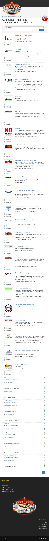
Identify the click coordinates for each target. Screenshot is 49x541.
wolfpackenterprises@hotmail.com (5, 371)
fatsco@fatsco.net (7, 73)
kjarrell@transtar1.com (7, 327)
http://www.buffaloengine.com (5, 43)
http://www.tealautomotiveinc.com (44, 465)
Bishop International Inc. (8, 396)
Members (44, 524)
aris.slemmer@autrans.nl (44, 389)
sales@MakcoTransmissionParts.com (44, 434)
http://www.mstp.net (5, 170)
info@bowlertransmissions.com (44, 407)
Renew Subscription (7, 489)
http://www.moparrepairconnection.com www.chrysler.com (44, 447)
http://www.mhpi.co (5, 184)
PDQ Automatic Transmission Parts (25, 220)
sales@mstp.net (7, 170)
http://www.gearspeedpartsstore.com (5, 105)
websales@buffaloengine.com (7, 43)
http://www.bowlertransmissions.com (44, 405)
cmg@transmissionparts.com (44, 430)
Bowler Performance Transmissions (10, 405)
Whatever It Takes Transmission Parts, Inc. (27, 350)
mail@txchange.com (7, 298)
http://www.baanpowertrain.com (44, 392)
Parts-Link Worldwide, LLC (9, 460)
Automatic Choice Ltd (8, 382)
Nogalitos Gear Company (8, 451)
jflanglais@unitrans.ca (7, 344)
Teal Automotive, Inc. (7, 464)
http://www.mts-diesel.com (5, 199)
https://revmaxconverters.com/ (5, 268)
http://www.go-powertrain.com (44, 410)
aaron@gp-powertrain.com (44, 412)
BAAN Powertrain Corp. (8, 391)
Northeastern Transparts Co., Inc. (10, 455)
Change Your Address (8, 491)
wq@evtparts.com (7, 57)
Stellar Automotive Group (22, 273)
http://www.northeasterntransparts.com (44, 456)
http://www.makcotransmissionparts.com (44, 433)
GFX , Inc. (18, 111)
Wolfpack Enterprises (21, 364)
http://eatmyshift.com (44, 442)
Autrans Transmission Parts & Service (11, 386)
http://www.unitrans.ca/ (5, 344)
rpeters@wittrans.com (7, 358)
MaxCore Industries (20, 145)
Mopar (5, 446)
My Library (5, 493)
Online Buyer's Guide (7, 483)
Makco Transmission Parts (8, 432)
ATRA (45, 522)
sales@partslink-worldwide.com (44, 460)
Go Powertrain (6, 409)
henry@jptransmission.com (44, 416)
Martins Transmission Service (9, 437)
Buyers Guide (4, 16)
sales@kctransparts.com (44, 425)
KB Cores (17, 128)
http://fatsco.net (5, 73)
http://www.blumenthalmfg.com (44, 401)
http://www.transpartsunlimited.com (5, 313)
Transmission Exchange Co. (23, 288)
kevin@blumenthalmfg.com (44, 402)
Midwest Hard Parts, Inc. (22, 177)
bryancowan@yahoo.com (44, 398)
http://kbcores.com (5, 138)
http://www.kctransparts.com (44, 424)
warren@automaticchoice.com (44, 384)
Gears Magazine (43, 526)
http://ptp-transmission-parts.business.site (5, 252)
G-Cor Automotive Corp (21, 79)
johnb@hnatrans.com (7, 105)
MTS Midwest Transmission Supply (25, 190)
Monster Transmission (8, 441)
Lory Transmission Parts (8, 428)
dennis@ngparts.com (44, 451)
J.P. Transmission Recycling (9, 414)
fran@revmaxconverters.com (7, 268)
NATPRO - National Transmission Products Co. (28, 206)
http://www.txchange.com (5, 298)
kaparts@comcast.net (44, 419)
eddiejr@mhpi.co (7, 184)
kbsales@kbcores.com (7, 138)
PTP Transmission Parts (22, 246)
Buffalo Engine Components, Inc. (24, 35)
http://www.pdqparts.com (5, 225)
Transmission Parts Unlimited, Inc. (24, 304)
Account (44, 531)
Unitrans (17, 334)
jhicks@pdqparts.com (7, 225)
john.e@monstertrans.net (44, 444)
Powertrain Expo (42, 528)
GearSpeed (18, 96)
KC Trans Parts (6, 423)
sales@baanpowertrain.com (44, 393)
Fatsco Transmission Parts (22, 64)
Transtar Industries (20, 320)
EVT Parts (18, 49)
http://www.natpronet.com (5, 213)
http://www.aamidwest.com (44, 378)
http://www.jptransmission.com (44, 415)
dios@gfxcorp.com (5, 121)
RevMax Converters (20, 257)
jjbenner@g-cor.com (7, 91)
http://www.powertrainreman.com (5, 241)
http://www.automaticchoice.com (44, 382)
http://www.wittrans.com (5, 358)
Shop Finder (5, 485)
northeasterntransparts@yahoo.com (44, 457)
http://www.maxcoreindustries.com (5, 153)
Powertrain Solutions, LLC (22, 232)
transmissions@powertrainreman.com (7, 241)
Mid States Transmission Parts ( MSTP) (26, 160)
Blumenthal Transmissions (8, 400)
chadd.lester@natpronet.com (7, 213)
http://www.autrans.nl (44, 387)
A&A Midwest (6, 377)
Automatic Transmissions (12, 16)
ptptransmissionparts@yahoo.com (7, 252)
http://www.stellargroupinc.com (5, 283)
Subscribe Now (6, 487)
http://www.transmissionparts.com (44, 428)
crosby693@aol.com (44, 438)
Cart (45, 530)
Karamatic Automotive (8, 419)
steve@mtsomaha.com (7, 199)
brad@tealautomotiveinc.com (44, 467)
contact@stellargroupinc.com (7, 283)
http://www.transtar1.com (5, 327)
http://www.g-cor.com (5, 91)
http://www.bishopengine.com (44, 396)
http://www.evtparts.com (5, 57)
